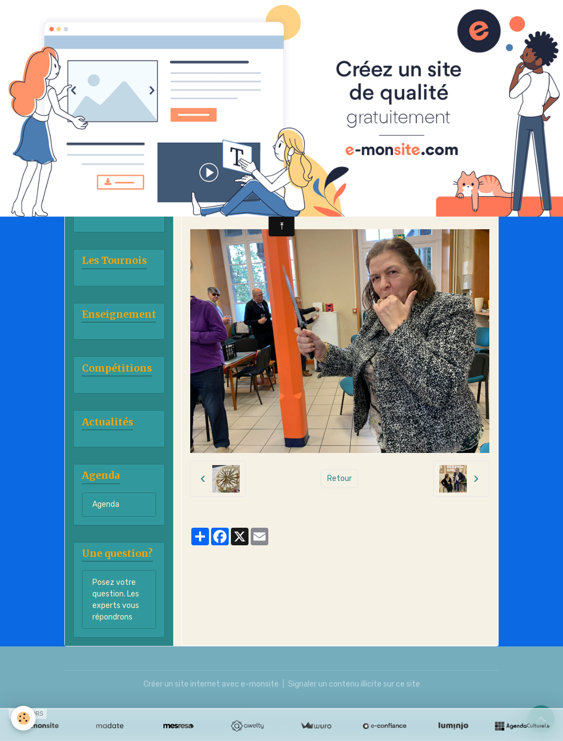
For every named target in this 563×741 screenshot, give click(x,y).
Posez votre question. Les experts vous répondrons (115, 600)
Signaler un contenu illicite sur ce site (354, 684)
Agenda (105, 504)
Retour (339, 478)
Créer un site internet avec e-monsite (211, 684)
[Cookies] (23, 718)
